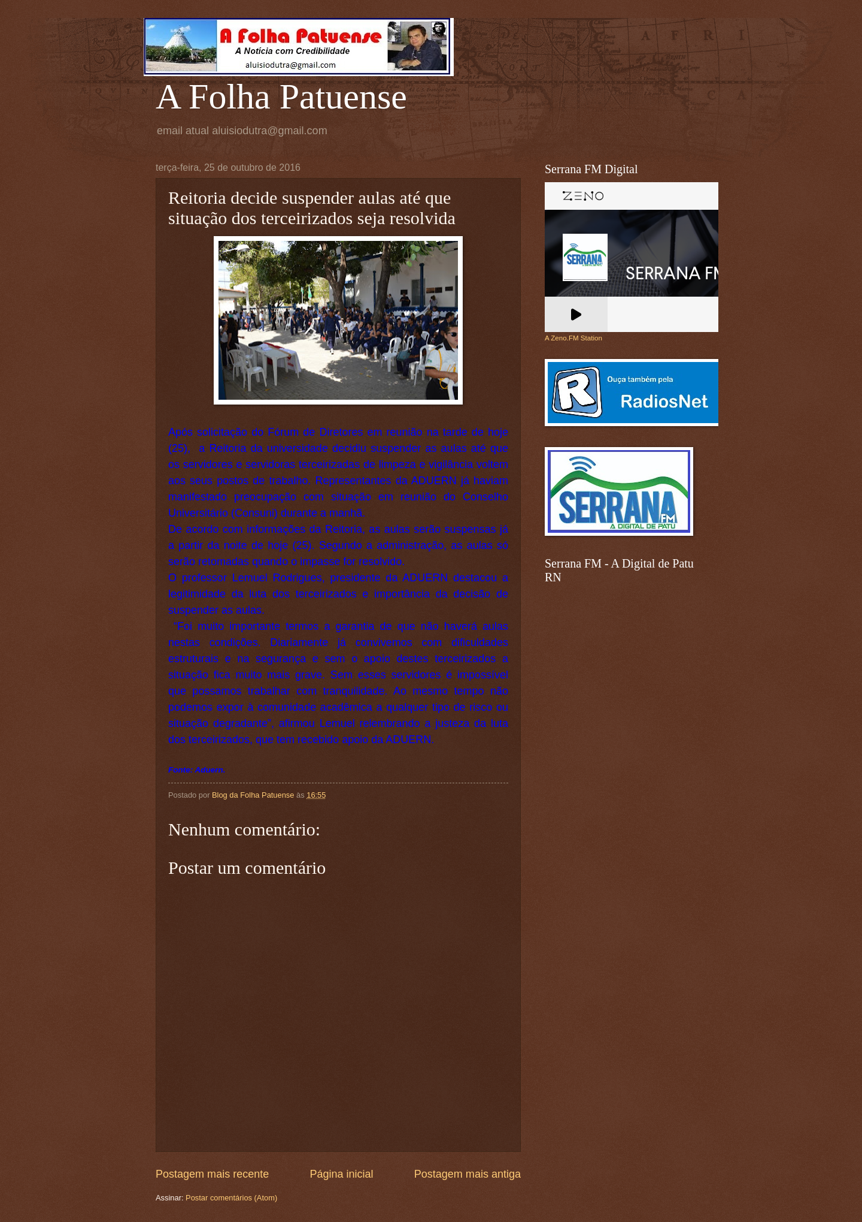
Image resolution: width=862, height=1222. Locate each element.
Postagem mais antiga (467, 1174)
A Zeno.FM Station (573, 338)
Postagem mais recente (212, 1174)
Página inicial (341, 1174)
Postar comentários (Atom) (231, 1197)
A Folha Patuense (281, 96)
